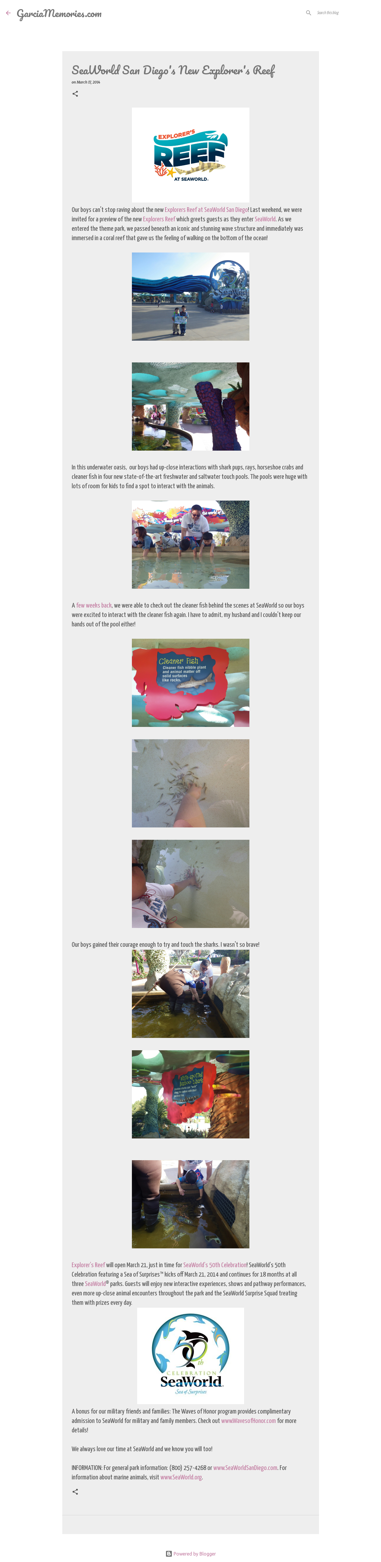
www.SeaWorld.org (181, 1477)
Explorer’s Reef (88, 1265)
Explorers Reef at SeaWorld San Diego (206, 210)
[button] (75, 94)
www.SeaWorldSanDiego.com (245, 1468)
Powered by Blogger (190, 1553)
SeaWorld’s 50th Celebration (214, 1265)
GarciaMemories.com (59, 13)
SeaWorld (265, 219)
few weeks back (94, 605)
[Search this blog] (345, 13)
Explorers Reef (159, 219)
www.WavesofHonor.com (248, 1421)
